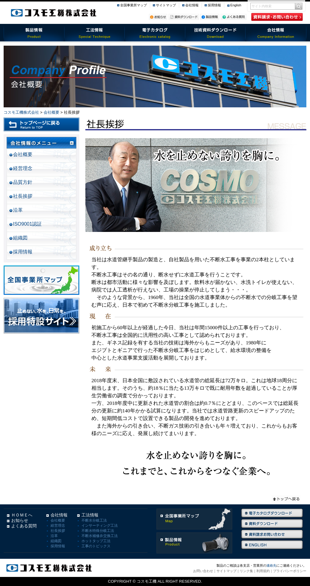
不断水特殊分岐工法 (97, 531)
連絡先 (271, 565)
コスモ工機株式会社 (21, 112)
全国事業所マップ (133, 5)
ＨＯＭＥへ (21, 515)
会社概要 (51, 112)
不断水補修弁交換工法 (99, 536)
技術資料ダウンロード (215, 32)
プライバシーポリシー (289, 571)
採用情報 (214, 5)
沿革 (18, 210)
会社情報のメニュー (41, 142)
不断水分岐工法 (94, 520)
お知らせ (19, 520)
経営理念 (22, 168)
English (235, 5)
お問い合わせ (203, 571)
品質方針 (22, 182)
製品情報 (34, 32)
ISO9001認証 (27, 223)
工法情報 (94, 32)
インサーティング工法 (99, 525)
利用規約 (263, 571)
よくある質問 (24, 525)
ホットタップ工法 (95, 541)
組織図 (20, 237)
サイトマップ (166, 5)
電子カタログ (155, 32)
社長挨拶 (22, 196)
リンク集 (246, 571)
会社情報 (192, 5)
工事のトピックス (95, 546)
